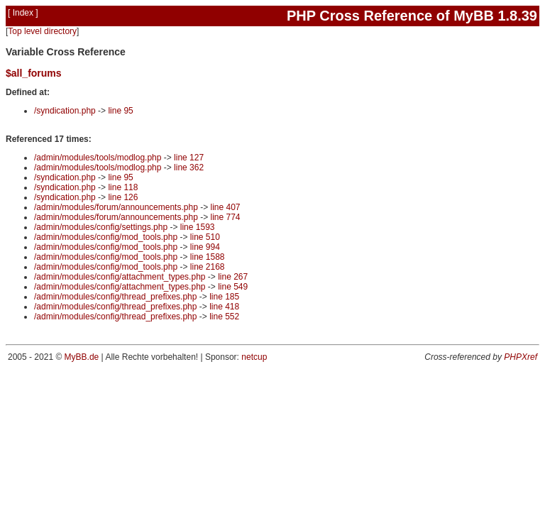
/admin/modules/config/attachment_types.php (119, 277)
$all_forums (34, 73)
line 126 (123, 197)
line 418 (224, 307)
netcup (254, 357)
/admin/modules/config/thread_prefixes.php (115, 297)
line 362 (189, 167)
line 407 (225, 207)
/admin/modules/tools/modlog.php (97, 158)
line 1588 (207, 257)
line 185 (224, 297)
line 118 (123, 187)
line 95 (120, 111)
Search (489, 41)
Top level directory (42, 31)
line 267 (233, 277)
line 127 (189, 158)
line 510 (205, 237)
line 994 (205, 247)
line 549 (233, 287)
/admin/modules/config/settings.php (100, 227)
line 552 (224, 317)
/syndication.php (65, 111)
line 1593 (197, 227)
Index (23, 13)
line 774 (225, 217)
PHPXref (520, 357)
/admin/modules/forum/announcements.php (116, 207)
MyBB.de (82, 357)
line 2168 (207, 267)
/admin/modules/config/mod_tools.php (105, 237)
